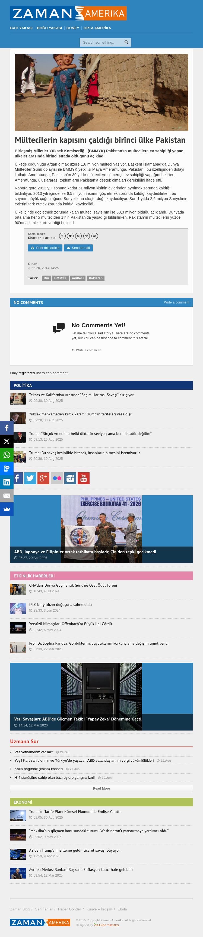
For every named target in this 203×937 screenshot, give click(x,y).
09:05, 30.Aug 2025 (46, 817)
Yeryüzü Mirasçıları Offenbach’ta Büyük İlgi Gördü (70, 623)
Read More (101, 788)
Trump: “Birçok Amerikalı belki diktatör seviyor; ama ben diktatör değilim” (90, 433)
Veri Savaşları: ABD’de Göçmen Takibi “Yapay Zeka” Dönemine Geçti (77, 719)
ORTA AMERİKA (97, 28)
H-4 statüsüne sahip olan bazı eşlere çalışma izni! (54, 778)
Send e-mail (78, 247)
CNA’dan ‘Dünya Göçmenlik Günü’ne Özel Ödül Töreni (73, 585)
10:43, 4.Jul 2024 (44, 591)
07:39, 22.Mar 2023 (46, 649)
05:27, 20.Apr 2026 (30, 558)
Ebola (122, 909)
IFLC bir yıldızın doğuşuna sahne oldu (60, 604)
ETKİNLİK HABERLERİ (34, 576)
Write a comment (176, 302)
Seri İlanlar (43, 909)
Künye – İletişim (99, 909)
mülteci (78, 278)
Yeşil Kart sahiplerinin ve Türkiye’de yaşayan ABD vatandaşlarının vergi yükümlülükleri (84, 760)
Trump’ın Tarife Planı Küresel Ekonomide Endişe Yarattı (74, 811)
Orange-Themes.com (106, 925)
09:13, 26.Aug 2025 (46, 439)
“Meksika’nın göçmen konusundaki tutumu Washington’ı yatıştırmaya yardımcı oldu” (99, 830)
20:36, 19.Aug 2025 (46, 459)
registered (27, 373)
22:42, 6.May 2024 (45, 630)
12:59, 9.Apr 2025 (44, 856)
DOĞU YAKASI (49, 28)
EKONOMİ (23, 802)
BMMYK (60, 278)
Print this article (45, 247)
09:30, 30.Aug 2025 (46, 401)
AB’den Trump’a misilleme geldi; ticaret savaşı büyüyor (74, 850)
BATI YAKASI (21, 28)
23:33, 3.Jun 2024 (44, 610)
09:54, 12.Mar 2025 (46, 875)
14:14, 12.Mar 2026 (31, 725)
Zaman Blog (20, 909)
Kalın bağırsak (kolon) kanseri (38, 769)
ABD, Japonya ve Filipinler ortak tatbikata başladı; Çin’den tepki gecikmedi (85, 551)
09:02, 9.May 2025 (45, 837)
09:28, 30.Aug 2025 (46, 420)
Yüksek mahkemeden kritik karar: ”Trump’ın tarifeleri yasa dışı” (80, 414)
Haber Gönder (69, 909)
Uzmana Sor (24, 741)
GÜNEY (72, 28)
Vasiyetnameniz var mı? (33, 752)
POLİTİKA (23, 385)
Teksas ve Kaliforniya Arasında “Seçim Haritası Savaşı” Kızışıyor (81, 394)
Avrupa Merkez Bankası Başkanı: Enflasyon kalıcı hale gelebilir (81, 869)
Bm (46, 278)
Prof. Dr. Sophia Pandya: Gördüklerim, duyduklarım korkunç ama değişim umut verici (99, 643)
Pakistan (96, 278)
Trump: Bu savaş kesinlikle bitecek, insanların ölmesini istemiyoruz (84, 452)
